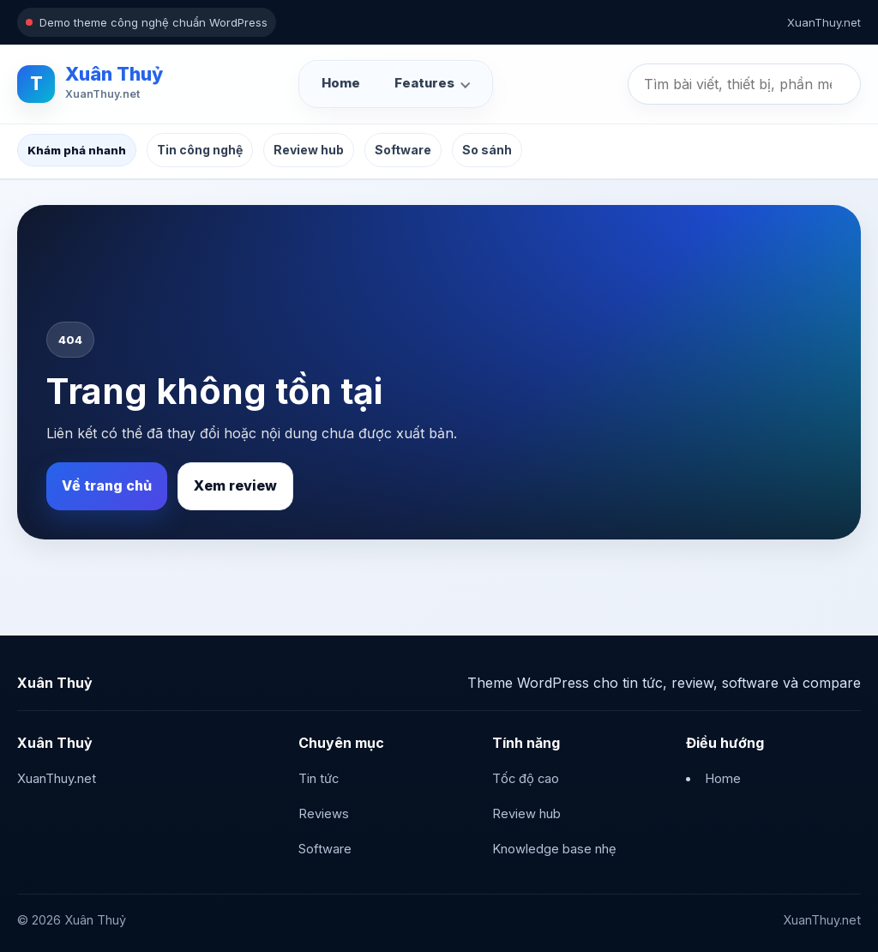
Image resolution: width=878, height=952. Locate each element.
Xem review (235, 485)
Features (424, 83)
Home (341, 83)
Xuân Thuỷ (114, 74)
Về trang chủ (107, 485)
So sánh (487, 149)
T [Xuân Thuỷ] (36, 83)
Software (403, 149)
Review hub (309, 149)
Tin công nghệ (200, 149)
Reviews (323, 814)
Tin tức (318, 778)
